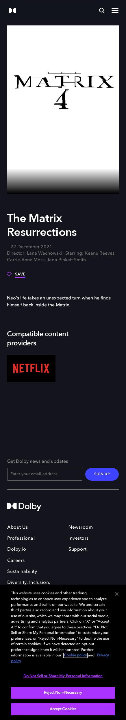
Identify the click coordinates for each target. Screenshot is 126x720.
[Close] (116, 594)
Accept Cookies (63, 709)
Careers (16, 560)
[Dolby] (12, 11)
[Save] (16, 276)
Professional (21, 538)
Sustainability (22, 571)
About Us (17, 527)
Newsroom (80, 527)
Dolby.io (16, 549)
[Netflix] (31, 368)
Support (77, 549)
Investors (78, 538)
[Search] (102, 10)
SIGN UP (102, 474)
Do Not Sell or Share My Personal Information (63, 676)
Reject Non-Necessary (63, 693)
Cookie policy (75, 655)
